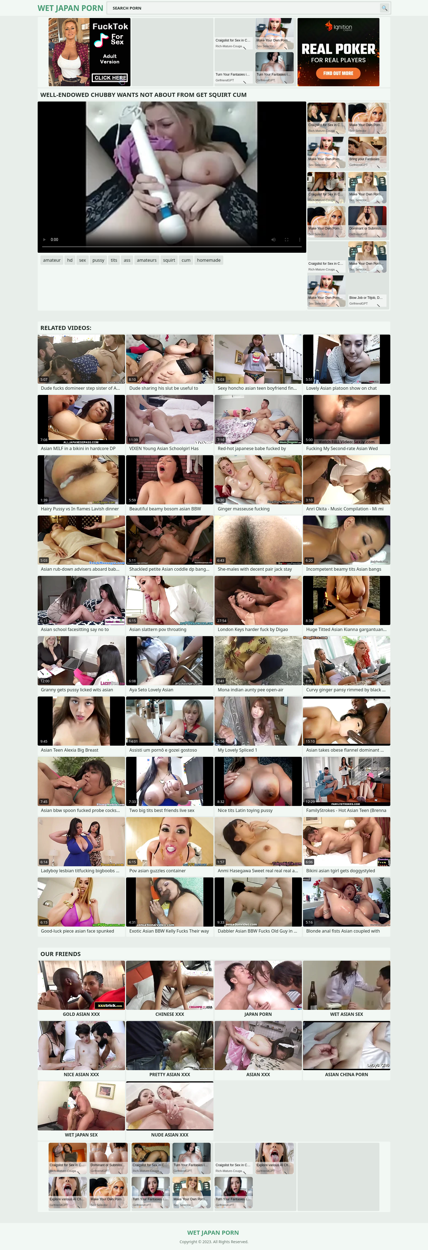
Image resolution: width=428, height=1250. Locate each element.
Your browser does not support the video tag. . (172, 177)
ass (127, 260)
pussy (98, 260)
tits (114, 260)
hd (70, 260)
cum (186, 260)
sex (82, 260)
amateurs (147, 260)
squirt (169, 260)
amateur (52, 260)
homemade (209, 260)
